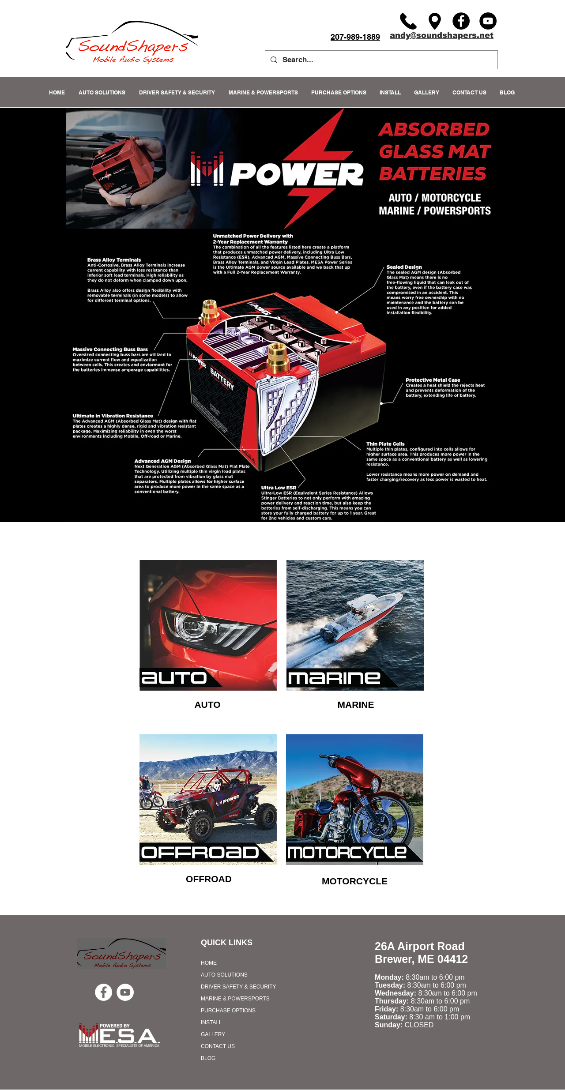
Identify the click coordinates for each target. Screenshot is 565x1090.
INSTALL (211, 1022)
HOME (209, 963)
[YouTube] (488, 21)
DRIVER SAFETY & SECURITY (238, 987)
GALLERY (213, 1034)
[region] (208, 625)
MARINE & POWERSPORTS (235, 999)
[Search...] (380, 60)
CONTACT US (218, 1046)
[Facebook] (461, 21)
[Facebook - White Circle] (103, 992)
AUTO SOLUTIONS (224, 975)
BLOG (208, 1058)
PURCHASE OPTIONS (228, 1010)
